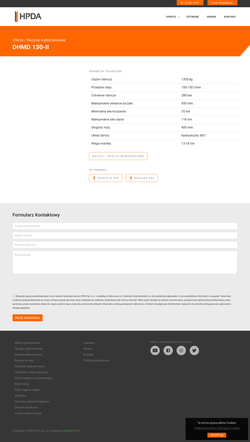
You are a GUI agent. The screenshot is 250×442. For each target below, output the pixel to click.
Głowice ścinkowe (26, 407)
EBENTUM (72, 430)
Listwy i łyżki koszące (28, 413)
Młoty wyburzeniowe (27, 343)
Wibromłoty (22, 384)
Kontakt (230, 16)
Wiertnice (20, 395)
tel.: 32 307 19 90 (190, 3)
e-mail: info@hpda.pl (222, 3)
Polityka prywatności (96, 360)
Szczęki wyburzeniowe (29, 348)
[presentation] (42, 284)
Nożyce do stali (24, 360)
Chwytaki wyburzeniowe (30, 366)
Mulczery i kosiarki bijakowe (32, 401)
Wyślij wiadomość (27, 318)
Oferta (171, 16)
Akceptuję (216, 435)
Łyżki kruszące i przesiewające (34, 378)
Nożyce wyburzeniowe (46, 40)
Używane (192, 16)
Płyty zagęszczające (27, 390)
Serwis (211, 16)
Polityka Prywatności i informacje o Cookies (216, 428)
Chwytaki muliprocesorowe (31, 372)
